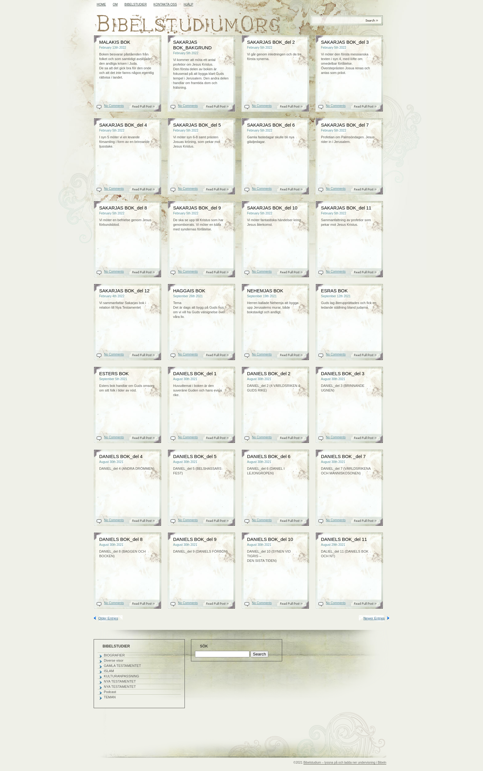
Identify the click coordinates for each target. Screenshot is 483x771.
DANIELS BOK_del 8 (121, 539)
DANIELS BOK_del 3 (342, 373)
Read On (146, 106)
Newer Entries (374, 618)
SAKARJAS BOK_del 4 (123, 125)
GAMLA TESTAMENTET (122, 666)
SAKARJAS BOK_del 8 (123, 207)
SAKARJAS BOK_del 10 (272, 207)
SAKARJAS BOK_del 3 (345, 42)
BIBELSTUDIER (135, 4)
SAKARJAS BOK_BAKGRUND (192, 44)
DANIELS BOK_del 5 (195, 456)
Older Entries (108, 618)
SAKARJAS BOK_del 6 (271, 125)
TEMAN (110, 697)
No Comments (114, 106)
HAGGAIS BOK (189, 290)
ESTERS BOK (114, 373)
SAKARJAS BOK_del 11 (346, 207)
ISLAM (109, 671)
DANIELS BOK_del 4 (121, 456)
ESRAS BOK (334, 290)
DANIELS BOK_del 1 (195, 373)
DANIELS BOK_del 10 (270, 539)
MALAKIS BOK (114, 42)
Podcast (110, 692)
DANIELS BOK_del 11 (344, 539)
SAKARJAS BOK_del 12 (124, 290)
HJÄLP (188, 4)
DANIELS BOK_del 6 (268, 456)
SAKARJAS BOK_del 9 (197, 207)
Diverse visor (114, 660)
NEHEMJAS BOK (265, 290)
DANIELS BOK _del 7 (343, 456)
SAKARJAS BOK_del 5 (197, 125)
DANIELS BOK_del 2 (268, 373)
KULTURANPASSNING (121, 676)
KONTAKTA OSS (165, 4)
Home (101, 4)
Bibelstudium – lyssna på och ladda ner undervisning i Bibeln (344, 762)
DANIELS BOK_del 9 (195, 539)
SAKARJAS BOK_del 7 (345, 125)
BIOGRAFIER (114, 655)
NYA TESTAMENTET (120, 681)
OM (115, 4)
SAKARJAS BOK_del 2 (271, 42)
